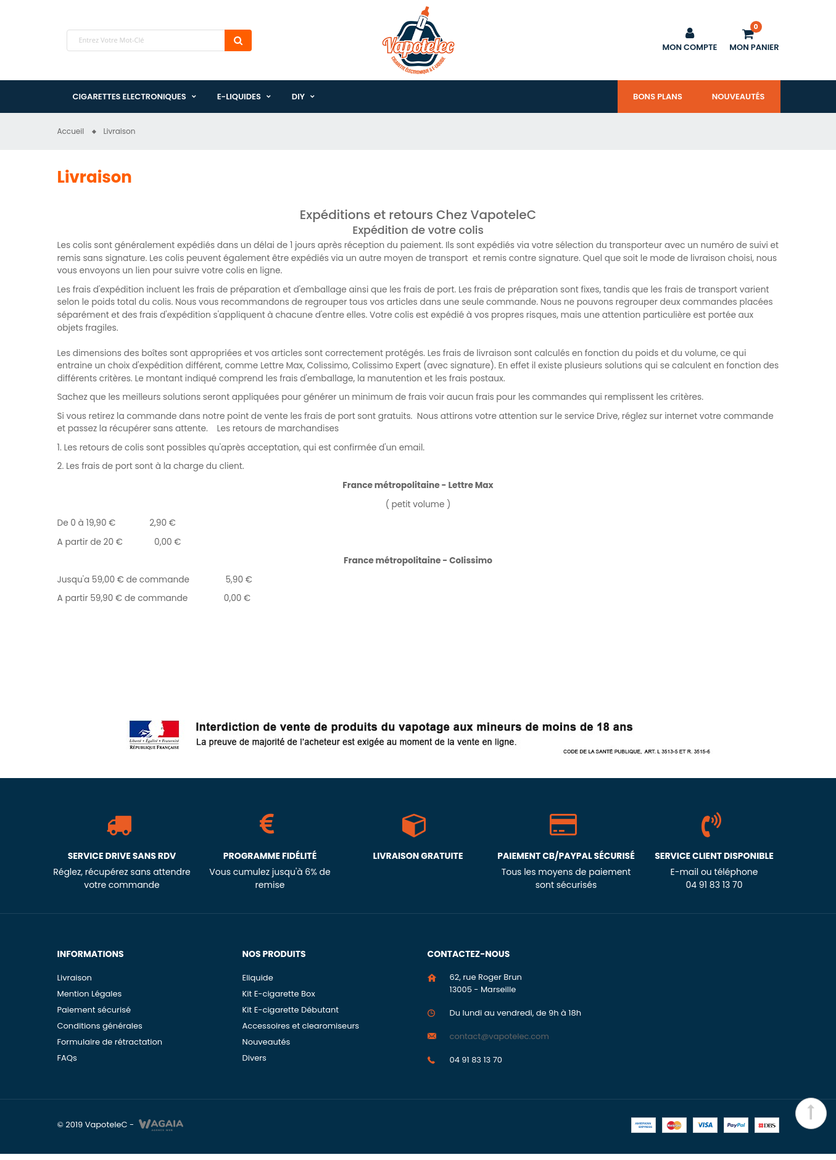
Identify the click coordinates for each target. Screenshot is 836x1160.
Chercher (238, 40)
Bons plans (657, 96)
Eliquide (257, 984)
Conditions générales (100, 1032)
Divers (254, 1064)
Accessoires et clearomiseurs (301, 1032)
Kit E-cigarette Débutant (290, 1016)
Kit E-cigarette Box (278, 1000)
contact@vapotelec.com (499, 1042)
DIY (298, 96)
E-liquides (239, 96)
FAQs (67, 1064)
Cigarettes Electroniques (129, 96)
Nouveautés (738, 96)
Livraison (74, 984)
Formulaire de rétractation (110, 1048)
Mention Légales (89, 1000)
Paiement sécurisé (94, 1016)
